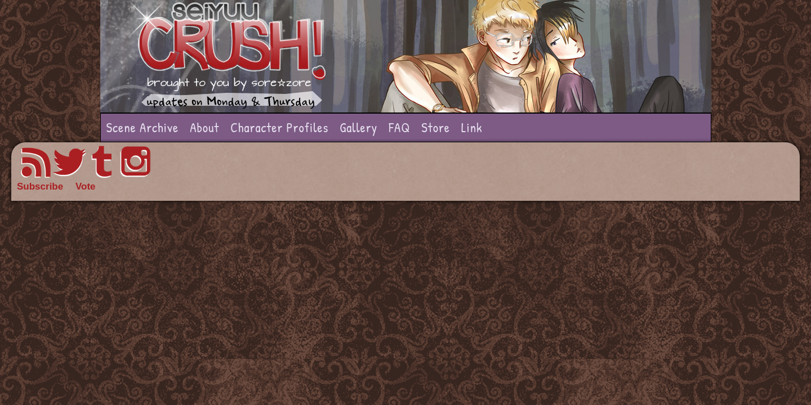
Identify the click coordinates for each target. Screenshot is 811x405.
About (204, 127)
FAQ (399, 127)
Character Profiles (279, 127)
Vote (85, 186)
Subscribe (40, 186)
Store (435, 127)
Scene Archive (142, 127)
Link (472, 127)
